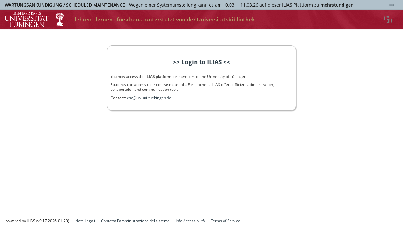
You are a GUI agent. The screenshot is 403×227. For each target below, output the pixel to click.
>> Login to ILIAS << (201, 62)
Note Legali (85, 221)
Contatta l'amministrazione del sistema (135, 221)
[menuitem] (388, 19)
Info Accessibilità (190, 221)
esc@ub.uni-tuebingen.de (149, 98)
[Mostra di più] (391, 5)
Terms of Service (225, 221)
